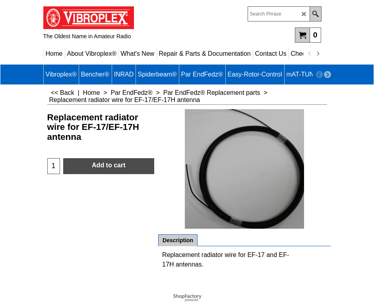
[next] (318, 53)
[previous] (310, 53)
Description (178, 240)
